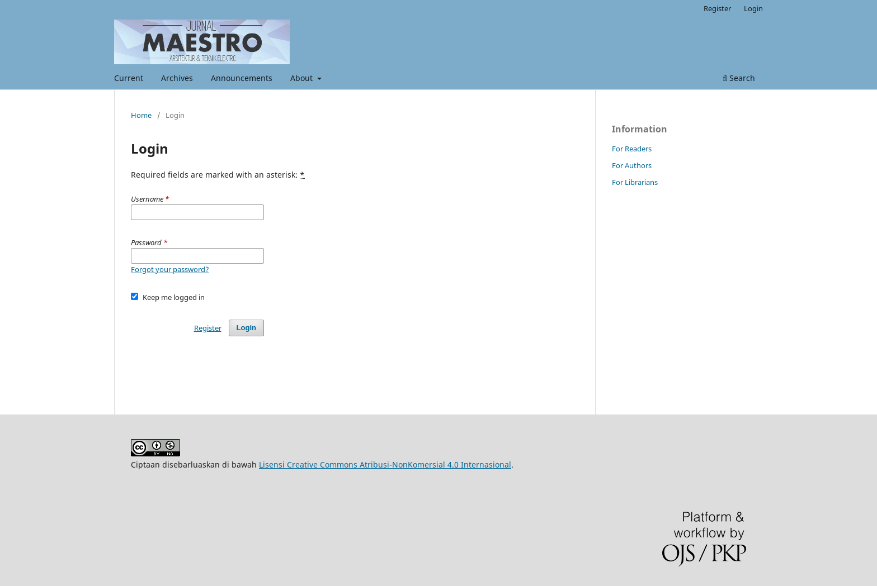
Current (128, 78)
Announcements (241, 78)
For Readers (632, 149)
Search (739, 78)
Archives (177, 78)
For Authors (632, 165)
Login (753, 8)
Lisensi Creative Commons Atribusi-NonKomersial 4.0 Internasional (385, 464)
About (302, 78)
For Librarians (635, 182)
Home (141, 115)
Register (717, 8)
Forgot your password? (170, 269)
